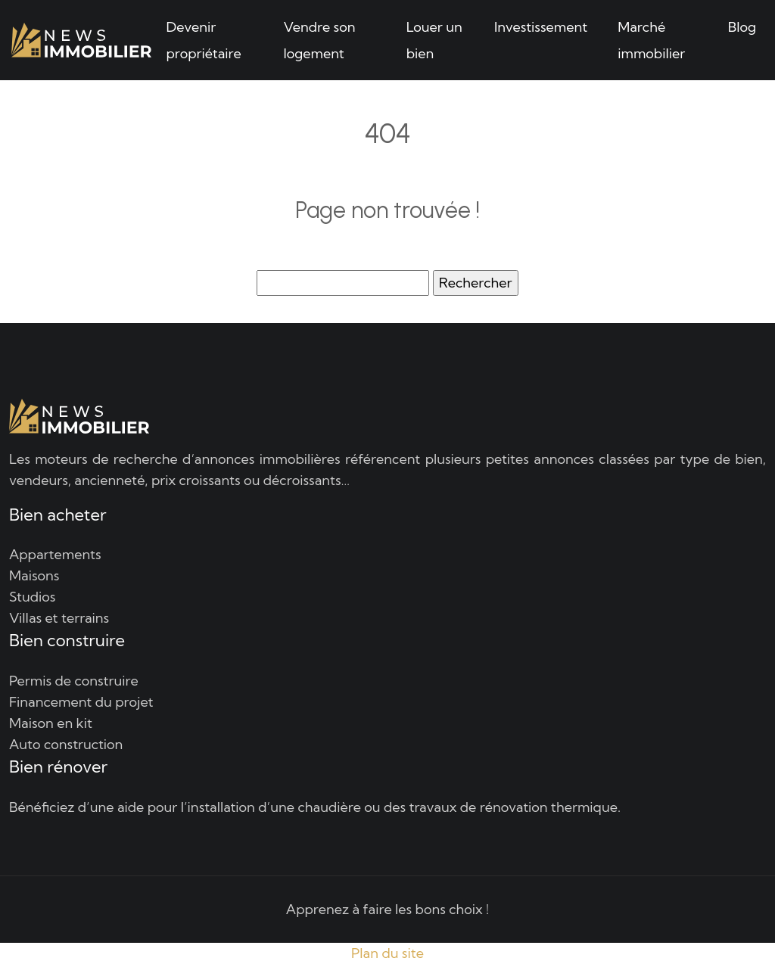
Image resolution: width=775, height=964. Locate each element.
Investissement (540, 27)
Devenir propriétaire (204, 40)
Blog (742, 27)
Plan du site (387, 953)
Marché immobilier (651, 40)
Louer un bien (434, 40)
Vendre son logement (319, 40)
